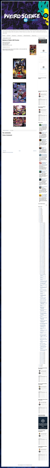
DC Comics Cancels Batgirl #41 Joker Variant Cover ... (43, 336)
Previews (20, 35)
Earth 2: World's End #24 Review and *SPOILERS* (43, 318)
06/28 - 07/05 (42, 255)
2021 (40, 214)
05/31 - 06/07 (42, 260)
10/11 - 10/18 (42, 236)
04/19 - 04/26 (42, 267)
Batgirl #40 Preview (42, 343)
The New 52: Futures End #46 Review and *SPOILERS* (43, 321)
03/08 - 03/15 (42, 352)
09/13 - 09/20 (42, 241)
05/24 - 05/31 (42, 261)
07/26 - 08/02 (42, 250)
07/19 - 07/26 (42, 251)
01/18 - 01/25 (42, 360)
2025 (40, 209)
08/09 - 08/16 (42, 247)
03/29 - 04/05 (42, 271)
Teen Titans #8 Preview (43, 344)
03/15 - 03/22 (42, 273)
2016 (40, 220)
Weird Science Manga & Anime (42, 75)
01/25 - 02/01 (42, 359)
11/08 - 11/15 (42, 231)
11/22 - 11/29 (42, 229)
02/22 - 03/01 (42, 354)
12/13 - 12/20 (42, 225)
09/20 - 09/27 (42, 240)
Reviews (14, 35)
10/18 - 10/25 (42, 235)
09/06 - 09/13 (42, 242)
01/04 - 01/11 (42, 363)
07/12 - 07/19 (42, 252)
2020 (40, 215)
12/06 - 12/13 (42, 226)
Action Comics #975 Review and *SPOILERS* (44, 172)
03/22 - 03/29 (42, 272)
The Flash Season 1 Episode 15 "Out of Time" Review (43, 326)
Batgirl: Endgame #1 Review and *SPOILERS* (43, 308)
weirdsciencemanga (48, 75)
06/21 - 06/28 (42, 256)
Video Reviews (27, 35)
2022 (40, 213)
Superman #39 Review (43, 311)
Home (3, 35)
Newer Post (4, 150)
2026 (40, 208)
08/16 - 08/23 (42, 246)
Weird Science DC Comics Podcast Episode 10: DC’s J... (43, 288)
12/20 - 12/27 (42, 224)
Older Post (34, 150)
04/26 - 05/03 (42, 266)
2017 (40, 219)
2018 (40, 218)
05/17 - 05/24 (42, 262)
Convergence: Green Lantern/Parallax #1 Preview (43, 296)
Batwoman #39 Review (43, 289)
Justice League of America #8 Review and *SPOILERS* (44, 155)
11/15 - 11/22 (42, 230)
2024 (40, 210)
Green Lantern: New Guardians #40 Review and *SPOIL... (43, 314)
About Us (34, 35)
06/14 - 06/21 (42, 257)
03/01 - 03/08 (42, 353)
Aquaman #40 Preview (43, 299)
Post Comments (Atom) (9, 152)
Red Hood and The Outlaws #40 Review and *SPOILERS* (43, 303)
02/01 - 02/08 (42, 358)
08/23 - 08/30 (42, 245)
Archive (8, 35)
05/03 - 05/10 (42, 265)
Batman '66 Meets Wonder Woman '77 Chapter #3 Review (44, 125)
